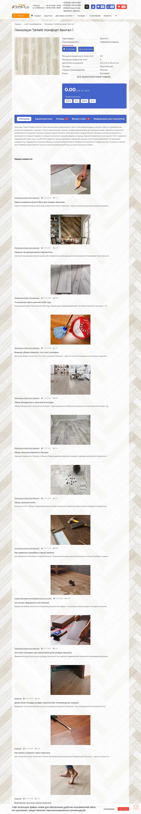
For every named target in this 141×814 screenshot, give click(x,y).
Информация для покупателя (109, 119)
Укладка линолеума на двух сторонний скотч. (104, 532)
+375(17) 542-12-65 (71, 8)
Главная (17, 24)
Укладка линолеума (61, 736)
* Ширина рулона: (72, 97)
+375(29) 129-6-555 (72, 2)
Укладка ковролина (60, 742)
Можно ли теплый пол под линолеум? (70, 696)
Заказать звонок (72, 11)
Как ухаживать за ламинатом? (105, 588)
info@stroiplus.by (23, 784)
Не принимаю (109, 809)
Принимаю (123, 809)
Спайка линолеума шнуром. (66, 588)
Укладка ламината (60, 732)
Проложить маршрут (82, 766)
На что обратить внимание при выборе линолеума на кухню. (29, 532)
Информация (19, 728)
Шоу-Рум (51, 16)
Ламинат (96, 732)
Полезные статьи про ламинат (23, 195)
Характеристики (43, 119)
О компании (104, 16)
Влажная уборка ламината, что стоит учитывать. (31, 254)
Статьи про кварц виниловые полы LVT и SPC (99, 303)
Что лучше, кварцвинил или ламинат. (108, 307)
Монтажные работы (62, 728)
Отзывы (62, 119)
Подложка (96, 753)
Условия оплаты (19, 739)
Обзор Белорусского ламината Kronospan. (67, 254)
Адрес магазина (19, 755)
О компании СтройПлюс (23, 732)
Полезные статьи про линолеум (99, 470)
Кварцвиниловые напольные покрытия (66, 476)
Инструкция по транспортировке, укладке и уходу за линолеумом (27, 750)
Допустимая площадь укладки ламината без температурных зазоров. (66, 364)
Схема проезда (80, 769)
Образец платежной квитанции (26, 742)
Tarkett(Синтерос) (109, 42)
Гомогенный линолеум (102, 746)
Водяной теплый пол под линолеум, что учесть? (31, 697)
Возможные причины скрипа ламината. (28, 419)
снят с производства (32, 24)
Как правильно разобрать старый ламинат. (68, 308)
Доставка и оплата (69, 16)
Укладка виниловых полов (63, 739)
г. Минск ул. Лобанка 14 (83, 772)
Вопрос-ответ (81, 119)
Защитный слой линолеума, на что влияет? (30, 589)
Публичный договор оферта (24, 746)
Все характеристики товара (94, 77)
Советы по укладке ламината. (66, 418)
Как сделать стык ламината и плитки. (31, 475)
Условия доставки (20, 736)
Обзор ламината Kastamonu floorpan (108, 253)
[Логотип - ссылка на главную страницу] (31, 767)
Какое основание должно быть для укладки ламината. (30, 200)
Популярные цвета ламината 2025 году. (107, 200)
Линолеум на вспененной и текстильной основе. (104, 476)
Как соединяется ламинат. (103, 418)
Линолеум (96, 736)
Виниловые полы (99, 739)
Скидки (37, 16)
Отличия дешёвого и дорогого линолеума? (67, 532)
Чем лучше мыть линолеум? (104, 642)
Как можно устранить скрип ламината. (104, 362)
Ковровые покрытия (101, 742)
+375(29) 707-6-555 (72, 5)
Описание (24, 119)
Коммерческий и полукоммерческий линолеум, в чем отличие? (108, 697)
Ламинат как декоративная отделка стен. (69, 200)
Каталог (96, 728)
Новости (56, 357)
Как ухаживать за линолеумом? (67, 642)
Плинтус (95, 749)
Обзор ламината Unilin (25, 307)
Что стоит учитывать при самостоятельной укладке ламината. (31, 362)
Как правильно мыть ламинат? (28, 642)
